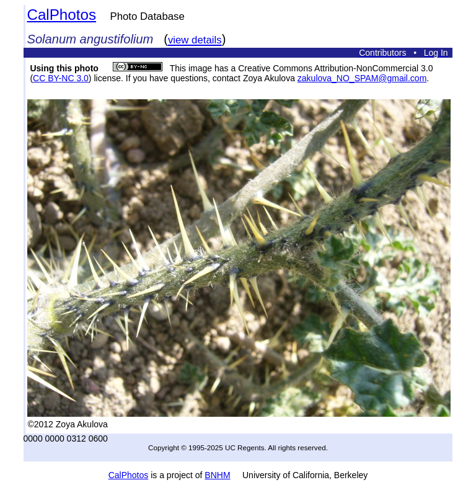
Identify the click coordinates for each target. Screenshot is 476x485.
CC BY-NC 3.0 (61, 78)
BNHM (217, 475)
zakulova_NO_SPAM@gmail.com (362, 78)
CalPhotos (61, 14)
